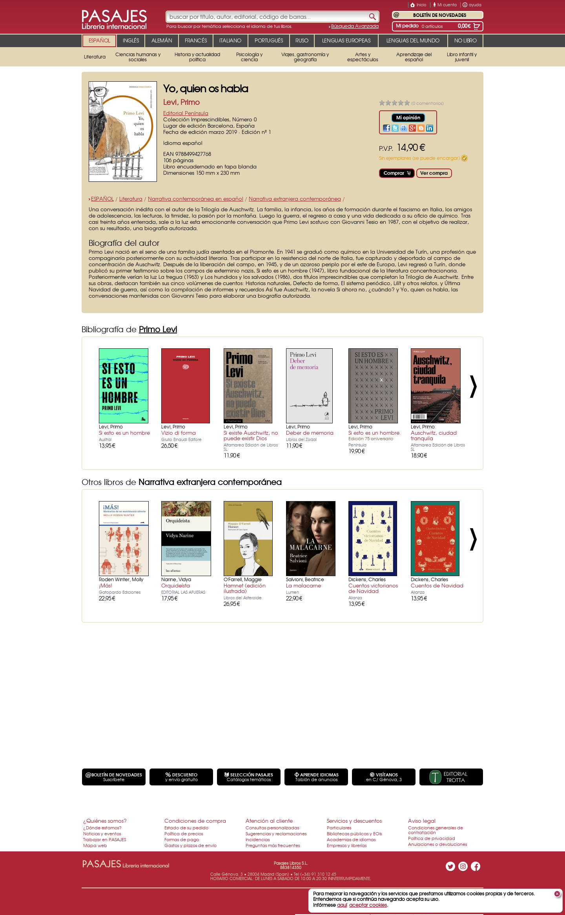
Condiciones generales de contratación (435, 829)
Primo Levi (158, 329)
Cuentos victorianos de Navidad (373, 588)
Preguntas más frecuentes (273, 845)
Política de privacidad (431, 838)
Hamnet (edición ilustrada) (245, 588)
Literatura (130, 198)
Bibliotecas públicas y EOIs (354, 833)
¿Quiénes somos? (105, 820)
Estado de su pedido (186, 827)
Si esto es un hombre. (374, 435)
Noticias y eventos (102, 833)
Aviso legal (422, 820)
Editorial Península (185, 113)
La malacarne (303, 585)
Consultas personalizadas (272, 827)
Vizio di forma (178, 432)
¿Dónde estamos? (102, 827)
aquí (342, 904)
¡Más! (105, 585)
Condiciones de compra (195, 820)
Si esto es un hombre (124, 432)
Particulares (339, 827)
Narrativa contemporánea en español (195, 198)
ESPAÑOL (102, 198)
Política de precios (183, 833)
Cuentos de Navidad (437, 585)
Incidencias (258, 839)
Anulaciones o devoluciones (437, 844)
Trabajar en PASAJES (104, 839)
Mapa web (95, 845)
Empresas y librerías (346, 845)
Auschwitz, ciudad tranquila (434, 435)
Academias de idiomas (351, 839)
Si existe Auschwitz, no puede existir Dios (251, 435)
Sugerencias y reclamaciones (276, 833)
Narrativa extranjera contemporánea (295, 198)
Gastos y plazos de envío (190, 845)
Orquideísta (175, 585)
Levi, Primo (181, 102)
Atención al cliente (269, 820)
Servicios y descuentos (354, 820)
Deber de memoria (310, 432)
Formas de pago (181, 839)
